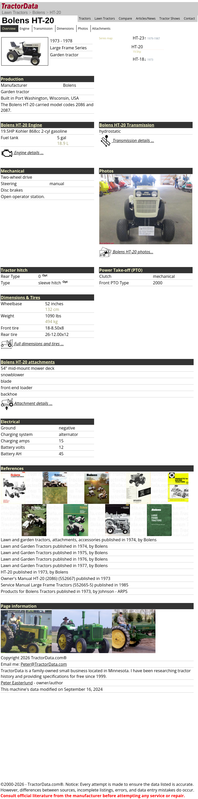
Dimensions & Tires (20, 297)
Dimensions (65, 28)
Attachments (101, 28)
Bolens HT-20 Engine (21, 125)
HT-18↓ (143, 59)
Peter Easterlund (17, 683)
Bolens (38, 12)
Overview (8, 28)
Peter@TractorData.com (44, 664)
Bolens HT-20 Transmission (126, 125)
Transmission (43, 28)
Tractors (85, 18)
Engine (24, 28)
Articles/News (145, 18)
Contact (189, 18)
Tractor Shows (169, 18)
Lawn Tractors (15, 12)
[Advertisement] (99, 737)
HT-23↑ (146, 38)
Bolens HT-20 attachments (28, 362)
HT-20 (55, 12)
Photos (83, 28)
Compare (125, 18)
